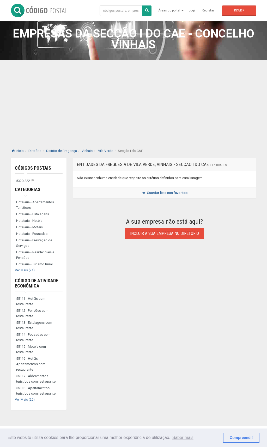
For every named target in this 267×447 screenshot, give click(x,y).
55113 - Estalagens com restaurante (34, 325)
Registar (208, 10)
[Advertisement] (133, 99)
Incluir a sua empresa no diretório (164, 233)
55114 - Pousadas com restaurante (33, 337)
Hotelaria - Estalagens (32, 214)
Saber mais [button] (182, 437)
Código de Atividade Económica (36, 283)
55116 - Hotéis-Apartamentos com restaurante (30, 364)
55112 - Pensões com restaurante (32, 313)
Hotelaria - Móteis (29, 227)
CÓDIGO (39, 10)
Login (193, 10)
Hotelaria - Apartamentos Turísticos (35, 205)
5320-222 (25, 181)
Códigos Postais (33, 168)
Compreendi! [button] (241, 438)
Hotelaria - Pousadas (31, 234)
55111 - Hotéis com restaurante (30, 301)
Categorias (27, 189)
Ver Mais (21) (25, 270)
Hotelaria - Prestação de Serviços (34, 243)
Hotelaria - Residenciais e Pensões (35, 255)
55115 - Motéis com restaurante (31, 349)
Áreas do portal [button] (171, 10)
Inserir (239, 10)
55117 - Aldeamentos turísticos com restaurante (36, 378)
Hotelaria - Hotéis (29, 221)
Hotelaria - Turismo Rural (34, 264)
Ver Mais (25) (25, 399)
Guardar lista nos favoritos (164, 193)
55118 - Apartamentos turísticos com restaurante (36, 390)
